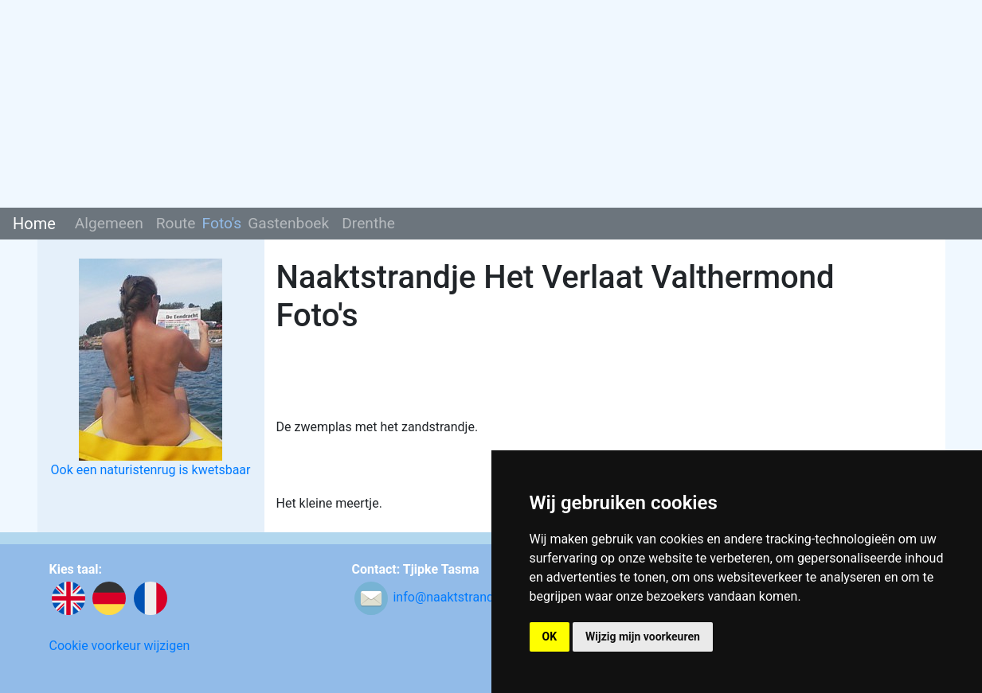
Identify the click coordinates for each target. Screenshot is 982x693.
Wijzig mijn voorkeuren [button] (642, 636)
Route (176, 223)
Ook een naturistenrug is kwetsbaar (151, 469)
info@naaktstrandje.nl (455, 597)
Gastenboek (288, 223)
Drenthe (368, 223)
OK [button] (550, 636)
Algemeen (109, 223)
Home (34, 223)
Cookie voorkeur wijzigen (119, 645)
